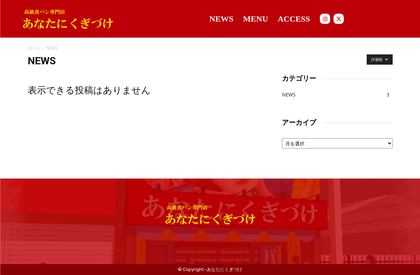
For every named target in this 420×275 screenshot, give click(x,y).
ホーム (34, 48)
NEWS (289, 94)
